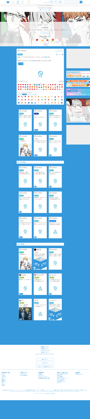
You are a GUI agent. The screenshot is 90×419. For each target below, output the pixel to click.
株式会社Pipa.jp (78, 374)
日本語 (3, 385)
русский (3, 384)
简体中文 (3, 379)
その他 (34, 94)
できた (20, 54)
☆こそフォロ (45, 32)
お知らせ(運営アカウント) (62, 374)
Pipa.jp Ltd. (53, 393)
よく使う (19, 94)
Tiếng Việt (4, 376)
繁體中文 (3, 381)
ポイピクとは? (23, 374)
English (3, 374)
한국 (2, 378)
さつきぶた (45, 28)
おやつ (29, 94)
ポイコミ (59, 382)
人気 (24, 94)
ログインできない (60, 379)
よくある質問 (60, 376)
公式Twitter (59, 375)
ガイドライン (41, 375)
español (3, 375)
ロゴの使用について (61, 381)
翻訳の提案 (7, 372)
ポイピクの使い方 (24, 375)
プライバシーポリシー (43, 376)
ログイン (45, 359)
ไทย (2, 382)
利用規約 (40, 374)
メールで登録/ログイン (45, 366)
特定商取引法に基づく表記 (44, 378)
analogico (48, 393)
